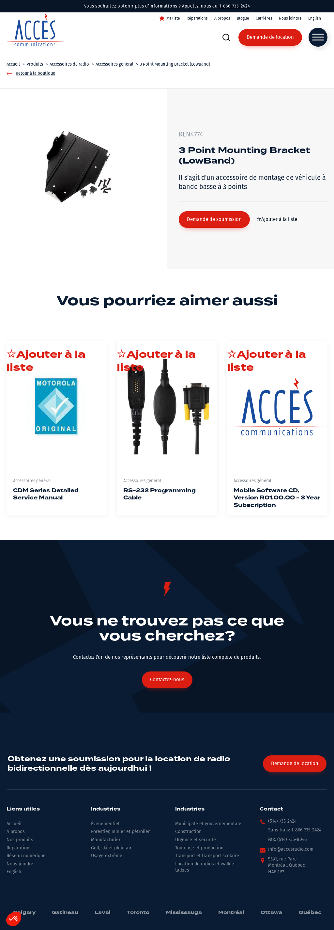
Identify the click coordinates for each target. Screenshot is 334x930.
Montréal (231, 912)
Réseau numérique (26, 856)
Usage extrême (106, 856)
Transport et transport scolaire (207, 856)
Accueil (14, 824)
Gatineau (65, 912)
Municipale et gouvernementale (208, 824)
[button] (214, 219)
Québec (310, 912)
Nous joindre (290, 18)
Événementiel (105, 824)
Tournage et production (199, 848)
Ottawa (271, 912)
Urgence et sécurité (195, 840)
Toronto (138, 912)
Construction (188, 831)
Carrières (264, 18)
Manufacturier (105, 840)
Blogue (243, 18)
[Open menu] (318, 37)
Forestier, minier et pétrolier (120, 831)
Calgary (24, 912)
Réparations (197, 18)
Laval (103, 912)
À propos (222, 18)
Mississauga (184, 912)
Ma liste (173, 18)
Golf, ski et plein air (111, 848)
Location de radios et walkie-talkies (205, 867)
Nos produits (20, 840)
